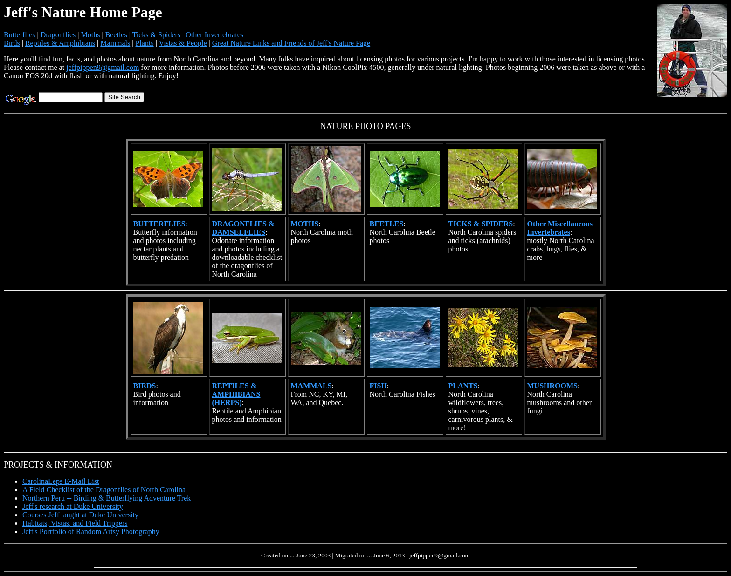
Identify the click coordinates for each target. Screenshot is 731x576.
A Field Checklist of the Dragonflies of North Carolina (104, 490)
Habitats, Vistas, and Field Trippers (74, 523)
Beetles (116, 35)
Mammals (115, 43)
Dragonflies (58, 35)
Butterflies (19, 35)
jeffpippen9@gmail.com (102, 67)
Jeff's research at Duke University (72, 506)
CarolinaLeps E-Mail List (60, 481)
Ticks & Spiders (156, 35)
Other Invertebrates (214, 35)
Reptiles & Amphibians (60, 43)
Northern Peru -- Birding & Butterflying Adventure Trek (106, 498)
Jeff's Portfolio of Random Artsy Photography (90, 531)
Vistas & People (183, 43)
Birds (12, 43)
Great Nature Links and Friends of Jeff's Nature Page (291, 43)
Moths (90, 35)
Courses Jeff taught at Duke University (80, 515)
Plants (145, 43)
